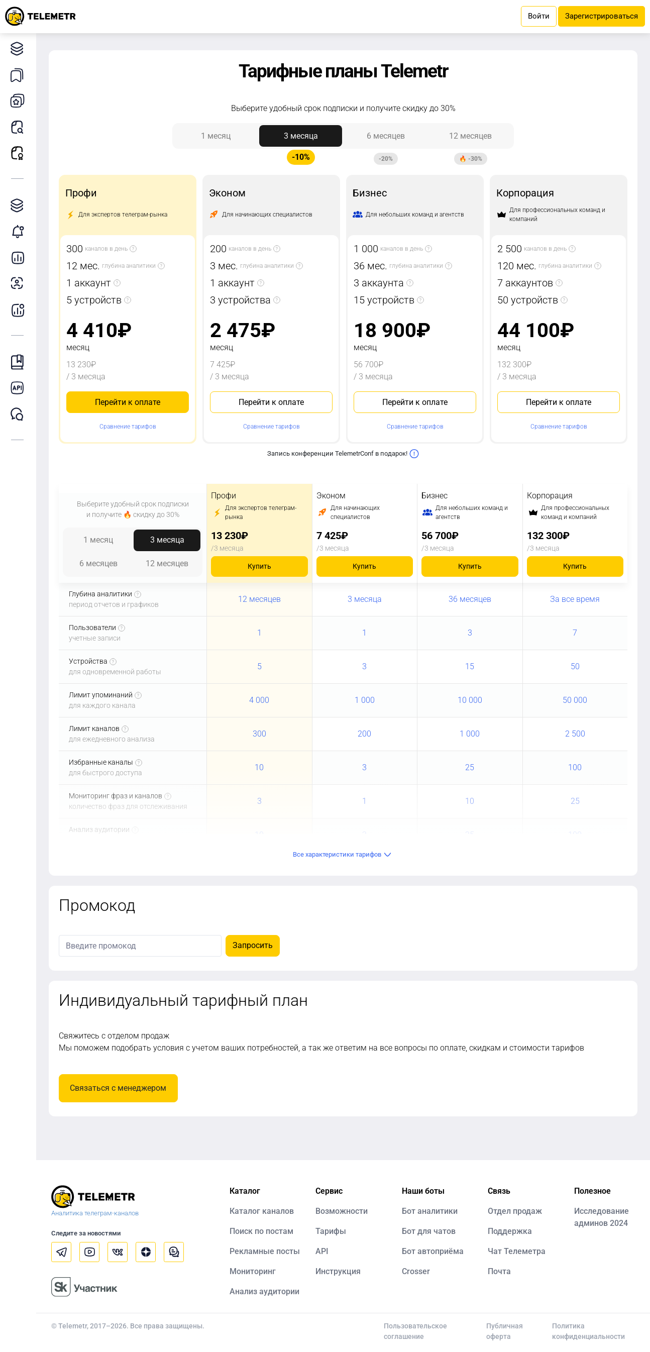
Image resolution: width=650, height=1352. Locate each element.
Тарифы (330, 1231)
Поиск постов (20, 127)
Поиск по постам (261, 1231)
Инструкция (338, 1271)
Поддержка (510, 1231)
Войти (539, 16)
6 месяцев (386, 139)
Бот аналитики (20, 310)
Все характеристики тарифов (343, 855)
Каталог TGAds (20, 205)
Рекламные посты (20, 153)
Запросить (253, 945)
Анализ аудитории (20, 283)
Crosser (416, 1271)
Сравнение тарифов (127, 426)
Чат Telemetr (20, 414)
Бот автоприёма (433, 1251)
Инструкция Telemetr (20, 362)
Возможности (341, 1211)
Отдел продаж (515, 1211)
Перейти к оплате (127, 402)
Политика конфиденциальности (588, 1331)
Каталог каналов (20, 48)
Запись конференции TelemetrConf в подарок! (343, 454)
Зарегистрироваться (601, 16)
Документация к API (20, 388)
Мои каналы (20, 101)
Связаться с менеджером (118, 1088)
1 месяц (216, 136)
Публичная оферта (504, 1331)
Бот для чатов (429, 1231)
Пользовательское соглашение (415, 1331)
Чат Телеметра (517, 1251)
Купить (259, 566)
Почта (499, 1271)
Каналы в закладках (20, 74)
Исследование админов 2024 (601, 1217)
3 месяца (301, 139)
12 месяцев (470, 139)
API (322, 1251)
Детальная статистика (20, 257)
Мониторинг (20, 231)
